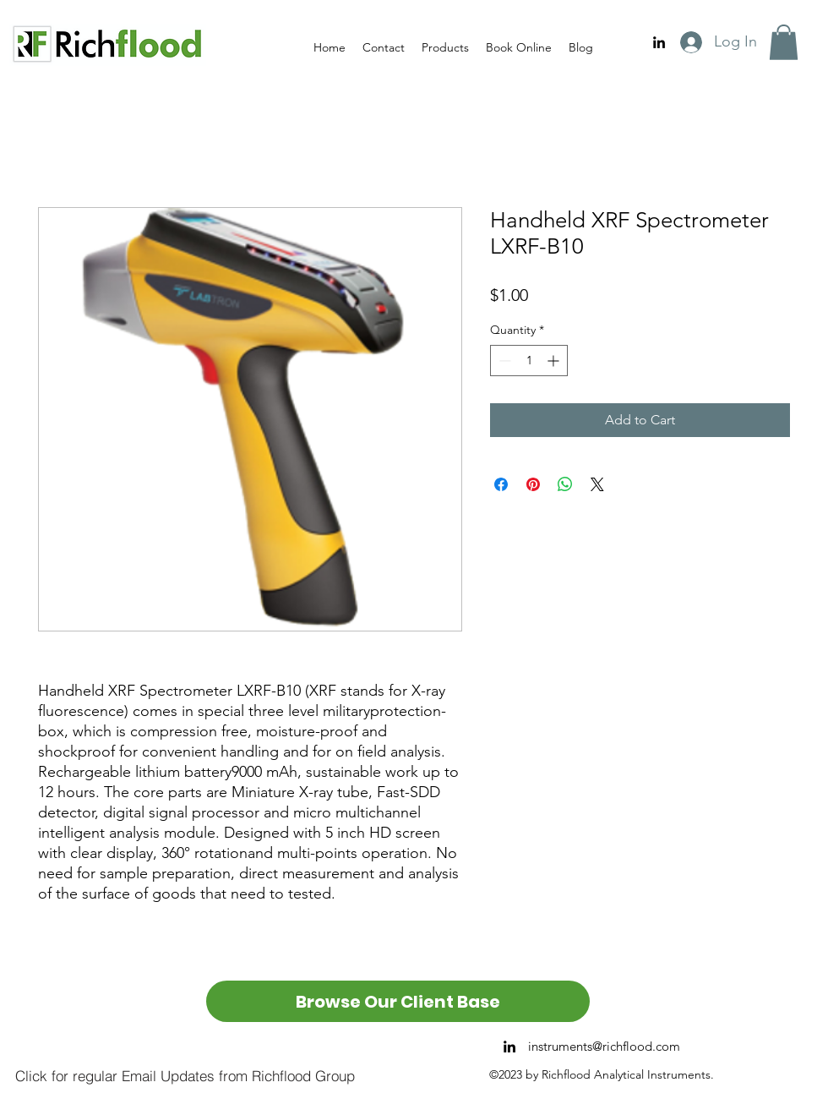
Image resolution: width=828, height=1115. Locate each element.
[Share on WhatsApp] (565, 484)
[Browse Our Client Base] (398, 1001)
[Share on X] (597, 484)
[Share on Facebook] (501, 484)
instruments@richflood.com (604, 1046)
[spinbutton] (529, 360)
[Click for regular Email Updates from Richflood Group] (185, 1075)
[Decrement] (503, 360)
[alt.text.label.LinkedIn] (659, 42)
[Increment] (554, 360)
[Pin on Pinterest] (533, 484)
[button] (783, 42)
